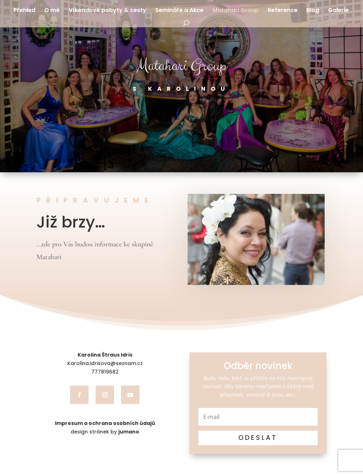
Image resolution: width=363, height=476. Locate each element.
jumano (128, 431)
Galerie (338, 11)
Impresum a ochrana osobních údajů (105, 423)
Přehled (24, 11)
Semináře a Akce (179, 11)
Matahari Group (235, 11)
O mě (52, 11)
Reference (282, 11)
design (79, 431)
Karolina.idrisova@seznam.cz (105, 363)
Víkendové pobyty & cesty (107, 11)
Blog (312, 11)
